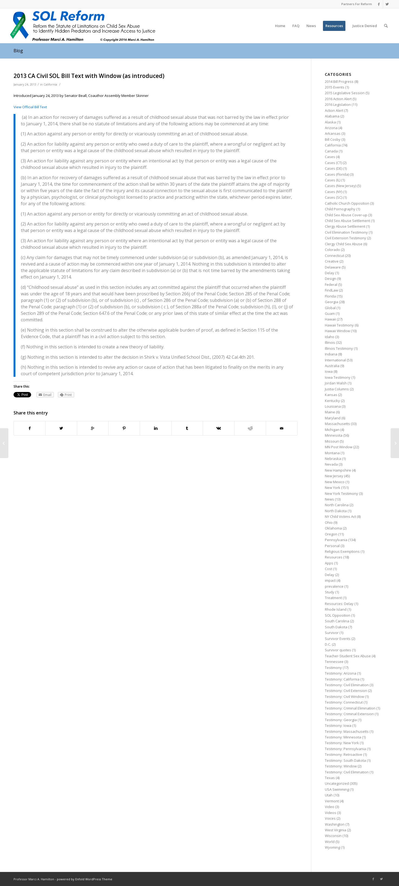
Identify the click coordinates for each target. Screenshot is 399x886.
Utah (329, 795)
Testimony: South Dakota (345, 760)
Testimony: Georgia (341, 719)
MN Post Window (338, 446)
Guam (330, 313)
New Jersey (334, 475)
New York (332, 487)
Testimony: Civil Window (344, 696)
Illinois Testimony (339, 348)
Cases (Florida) (337, 174)
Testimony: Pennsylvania (345, 748)
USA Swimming (337, 789)
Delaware (333, 267)
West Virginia (335, 830)
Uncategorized (337, 783)
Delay (329, 272)
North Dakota (336, 510)
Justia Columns (337, 389)
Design (330, 278)
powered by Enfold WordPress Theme (84, 879)
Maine (330, 412)
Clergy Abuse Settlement (345, 226)
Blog (18, 51)
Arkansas (333, 133)
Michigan (332, 429)
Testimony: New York (342, 742)
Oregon (331, 534)
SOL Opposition (337, 615)
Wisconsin (333, 835)
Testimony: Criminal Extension (349, 713)
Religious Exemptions (342, 551)
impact (330, 580)
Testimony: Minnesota (343, 737)
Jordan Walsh (336, 383)
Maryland (333, 418)
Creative (332, 261)
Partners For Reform (356, 4)
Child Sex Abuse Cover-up (346, 214)
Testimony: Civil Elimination (347, 684)
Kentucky (332, 400)
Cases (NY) (333, 191)
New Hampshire (338, 470)
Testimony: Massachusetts (347, 731)
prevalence (334, 586)
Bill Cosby (333, 139)
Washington (335, 824)
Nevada (331, 464)
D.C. (328, 644)
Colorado (332, 249)
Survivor (332, 632)
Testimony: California (342, 679)
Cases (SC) (333, 197)
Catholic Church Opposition (347, 203)
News (329, 499)
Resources (333, 557)
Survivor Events (338, 638)
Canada (331, 151)
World (330, 841)
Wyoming (332, 847)
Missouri (332, 441)
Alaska (330, 122)
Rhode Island (335, 609)
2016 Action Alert (338, 98)
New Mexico (335, 481)
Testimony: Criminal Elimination (350, 708)
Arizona (331, 127)
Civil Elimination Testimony (346, 232)
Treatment (333, 597)
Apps (329, 563)
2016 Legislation (338, 104)
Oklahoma (333, 528)
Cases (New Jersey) (340, 185)
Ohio (329, 522)
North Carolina (337, 504)
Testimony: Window (341, 766)
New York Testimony (341, 493)
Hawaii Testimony (339, 325)
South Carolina (337, 621)
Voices (330, 818)
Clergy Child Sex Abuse (343, 243)
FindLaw (331, 290)
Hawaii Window (337, 330)
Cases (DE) (333, 168)
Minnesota (333, 435)
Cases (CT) (333, 162)
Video (329, 806)
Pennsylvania (336, 539)
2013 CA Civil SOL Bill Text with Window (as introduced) (89, 76)
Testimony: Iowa (338, 725)
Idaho (329, 336)
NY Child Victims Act (340, 516)
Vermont (332, 801)
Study (329, 592)
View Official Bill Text (30, 106)
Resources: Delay (339, 603)
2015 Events (334, 87)
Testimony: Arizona (340, 673)
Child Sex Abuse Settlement (347, 220)
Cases (330, 156)
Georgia (331, 301)
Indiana (331, 354)
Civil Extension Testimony (345, 238)
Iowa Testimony (338, 377)
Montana (332, 452)
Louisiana (333, 406)
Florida (330, 296)
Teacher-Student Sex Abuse (348, 655)
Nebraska (333, 458)
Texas (330, 777)
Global (330, 307)
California (50, 84)
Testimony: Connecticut (344, 702)
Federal (331, 284)
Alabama (332, 116)
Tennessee (334, 661)
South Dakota (336, 627)
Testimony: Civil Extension (346, 690)
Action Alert (334, 110)
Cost (328, 568)
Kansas (331, 394)
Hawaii (330, 319)
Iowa (329, 371)
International (335, 360)
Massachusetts (337, 423)
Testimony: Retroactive (343, 754)
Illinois (330, 342)
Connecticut (334, 255)
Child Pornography (340, 209)
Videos (330, 812)
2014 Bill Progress (339, 81)
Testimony (333, 667)
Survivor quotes (338, 650)
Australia (332, 365)
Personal (332, 545)
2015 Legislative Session (345, 92)
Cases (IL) (332, 180)
